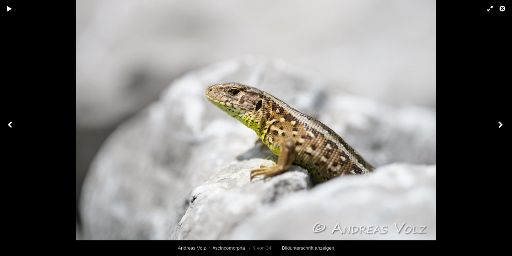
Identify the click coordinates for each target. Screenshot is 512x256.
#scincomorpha (229, 248)
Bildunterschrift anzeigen (308, 248)
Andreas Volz (192, 248)
